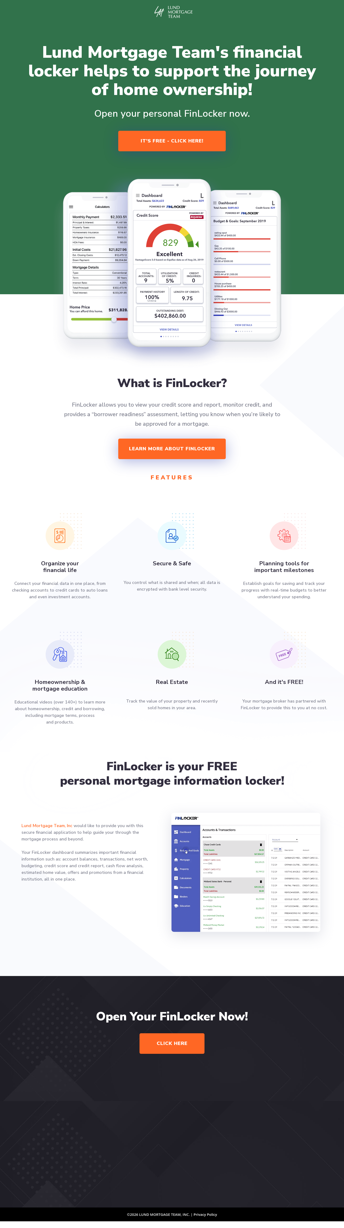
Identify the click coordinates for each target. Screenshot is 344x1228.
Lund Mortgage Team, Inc (47, 826)
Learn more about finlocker (172, 449)
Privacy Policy (205, 1214)
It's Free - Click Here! (172, 141)
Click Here (172, 1043)
